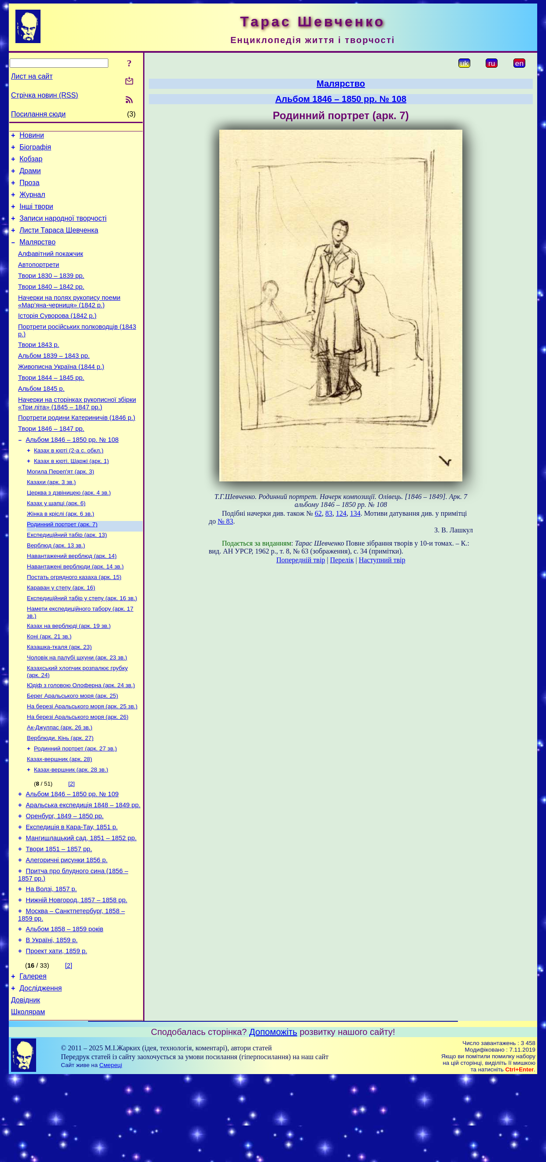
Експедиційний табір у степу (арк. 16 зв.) (82, 645)
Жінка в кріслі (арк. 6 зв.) (60, 554)
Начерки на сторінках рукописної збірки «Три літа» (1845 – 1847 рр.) (77, 433)
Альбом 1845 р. (41, 417)
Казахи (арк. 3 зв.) (51, 520)
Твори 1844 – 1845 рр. (51, 405)
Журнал (32, 202)
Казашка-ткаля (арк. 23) (59, 698)
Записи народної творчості (63, 229)
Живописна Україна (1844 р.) (61, 393)
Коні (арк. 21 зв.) (49, 686)
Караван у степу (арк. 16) (61, 634)
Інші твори (36, 215)
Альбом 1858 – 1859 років (64, 1005)
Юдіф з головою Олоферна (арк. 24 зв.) (81, 739)
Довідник (25, 1083)
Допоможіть (273, 1116)
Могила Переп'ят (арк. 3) (60, 508)
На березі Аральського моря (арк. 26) (78, 773)
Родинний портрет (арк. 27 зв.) (75, 807)
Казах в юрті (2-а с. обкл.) (68, 485)
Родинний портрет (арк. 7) (62, 565)
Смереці (111, 1149)
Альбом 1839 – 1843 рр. (54, 380)
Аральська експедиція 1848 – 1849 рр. (83, 868)
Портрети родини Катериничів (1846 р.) (76, 449)
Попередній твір (301, 560)
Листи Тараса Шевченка (58, 242)
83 (328, 513)
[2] (71, 844)
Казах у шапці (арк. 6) (56, 542)
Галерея (32, 1056)
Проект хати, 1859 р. (56, 1030)
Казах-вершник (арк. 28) (59, 819)
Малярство (37, 255)
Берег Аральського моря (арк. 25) (72, 750)
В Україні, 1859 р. (52, 1017)
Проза (29, 189)
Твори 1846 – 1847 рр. (51, 461)
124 (341, 513)
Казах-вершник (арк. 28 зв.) (71, 830)
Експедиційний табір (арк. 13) (67, 577)
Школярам (28, 1096)
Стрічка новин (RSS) (44, 95)
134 (355, 513)
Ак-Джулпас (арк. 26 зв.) (59, 784)
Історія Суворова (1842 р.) (57, 336)
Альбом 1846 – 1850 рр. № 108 (72, 473)
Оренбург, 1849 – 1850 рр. (65, 880)
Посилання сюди (38, 114)
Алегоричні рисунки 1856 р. (67, 929)
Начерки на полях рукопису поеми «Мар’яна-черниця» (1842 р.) (69, 321)
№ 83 (225, 521)
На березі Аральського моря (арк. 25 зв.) (82, 761)
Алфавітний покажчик (50, 268)
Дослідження (40, 1070)
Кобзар (30, 163)
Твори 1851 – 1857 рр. (59, 917)
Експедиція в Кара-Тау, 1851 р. (72, 892)
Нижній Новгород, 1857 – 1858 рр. (77, 973)
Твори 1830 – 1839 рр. (51, 292)
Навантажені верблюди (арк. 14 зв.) (75, 611)
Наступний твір (382, 560)
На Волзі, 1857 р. (51, 961)
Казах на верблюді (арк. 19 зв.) (69, 675)
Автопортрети (38, 280)
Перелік (342, 560)
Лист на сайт (32, 76)
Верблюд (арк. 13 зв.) (56, 588)
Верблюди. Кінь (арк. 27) (60, 796)
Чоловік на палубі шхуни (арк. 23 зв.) (77, 709)
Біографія (35, 149)
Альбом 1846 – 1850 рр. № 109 (72, 856)
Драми (30, 176)
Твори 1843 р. (38, 368)
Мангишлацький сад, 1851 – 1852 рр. (81, 905)
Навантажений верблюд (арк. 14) (72, 600)
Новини (31, 136)
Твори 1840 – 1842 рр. (51, 305)
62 (318, 513)
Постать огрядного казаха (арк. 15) (74, 622)
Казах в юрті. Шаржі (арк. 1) (71, 497)
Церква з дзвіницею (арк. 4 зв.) (69, 531)
